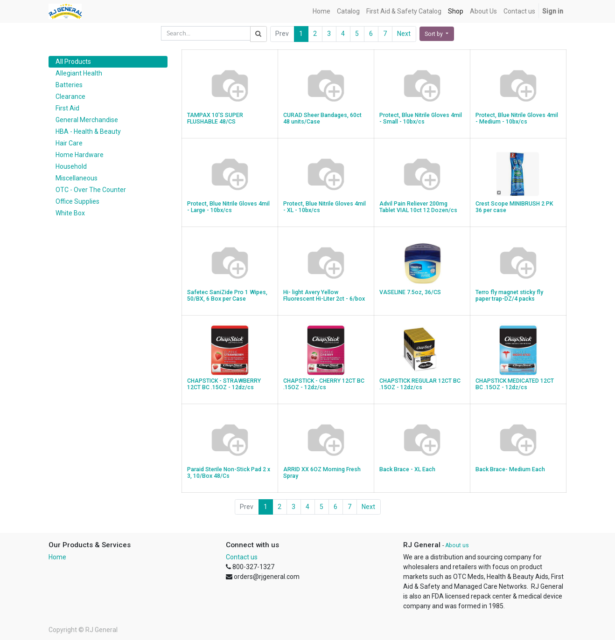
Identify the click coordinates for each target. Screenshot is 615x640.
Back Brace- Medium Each (510, 469)
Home (57, 557)
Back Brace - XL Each (407, 469)
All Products (73, 61)
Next (404, 33)
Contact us (242, 557)
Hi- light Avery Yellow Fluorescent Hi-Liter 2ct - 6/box (324, 296)
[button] (436, 34)
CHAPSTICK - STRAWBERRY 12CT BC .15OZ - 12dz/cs (224, 384)
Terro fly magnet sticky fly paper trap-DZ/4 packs (509, 296)
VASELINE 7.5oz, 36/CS (410, 292)
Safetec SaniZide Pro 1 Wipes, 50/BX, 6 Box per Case (227, 296)
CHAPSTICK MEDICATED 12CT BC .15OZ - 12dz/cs (514, 384)
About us (457, 545)
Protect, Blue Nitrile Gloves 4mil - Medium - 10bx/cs (516, 118)
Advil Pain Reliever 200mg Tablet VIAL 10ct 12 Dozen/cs (418, 207)
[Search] (258, 34)
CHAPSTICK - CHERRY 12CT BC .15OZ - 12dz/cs (323, 384)
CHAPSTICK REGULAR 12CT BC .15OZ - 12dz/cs (420, 384)
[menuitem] (321, 11)
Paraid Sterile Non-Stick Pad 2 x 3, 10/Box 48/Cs (228, 473)
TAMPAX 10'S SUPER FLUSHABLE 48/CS (215, 118)
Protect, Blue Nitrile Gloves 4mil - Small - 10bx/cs (420, 118)
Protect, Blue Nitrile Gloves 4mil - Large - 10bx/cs (228, 207)
